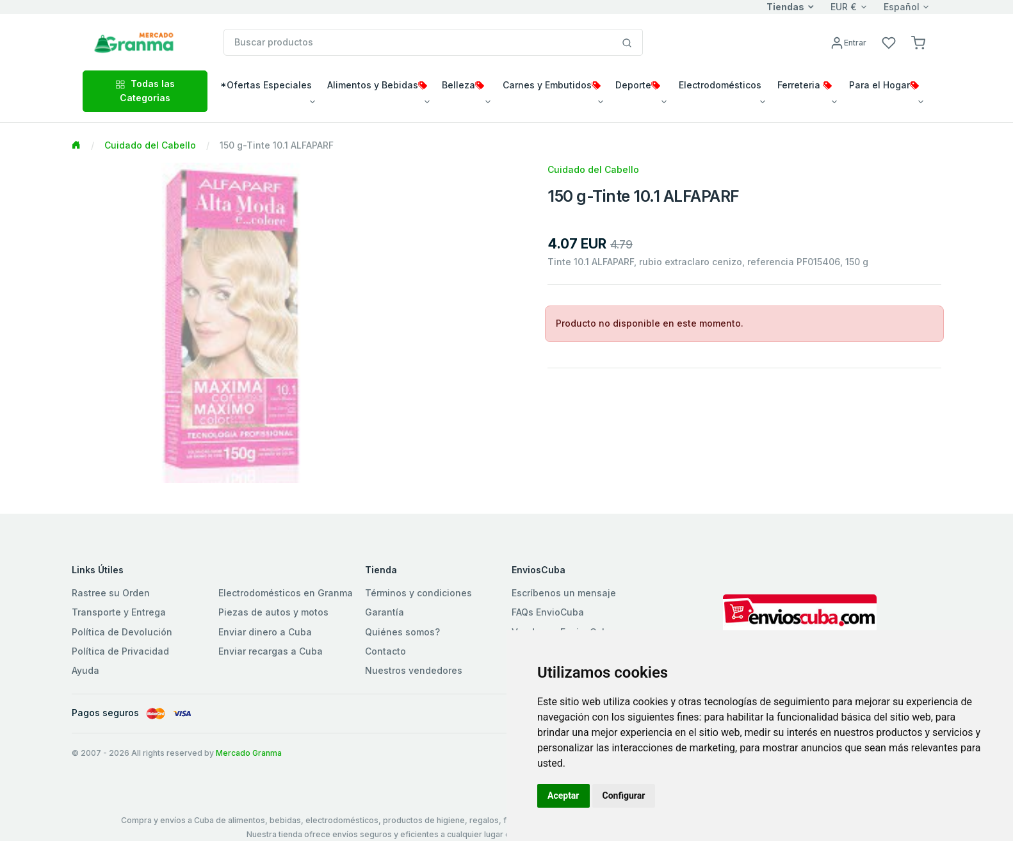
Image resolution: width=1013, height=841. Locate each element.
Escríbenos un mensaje (564, 592)
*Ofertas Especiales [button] (266, 84)
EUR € (844, 6)
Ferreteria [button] (804, 84)
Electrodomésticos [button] (720, 84)
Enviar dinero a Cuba (265, 631)
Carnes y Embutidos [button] (552, 84)
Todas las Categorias (145, 90)
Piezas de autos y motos (273, 612)
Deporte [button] (637, 84)
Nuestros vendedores (413, 670)
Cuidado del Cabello (150, 145)
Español (902, 6)
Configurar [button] (624, 795)
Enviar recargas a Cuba (270, 651)
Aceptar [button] (563, 795)
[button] (918, 42)
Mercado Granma (249, 753)
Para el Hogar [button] (884, 84)
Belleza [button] (463, 84)
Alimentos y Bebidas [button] (377, 84)
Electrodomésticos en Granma (285, 592)
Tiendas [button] (785, 6)
